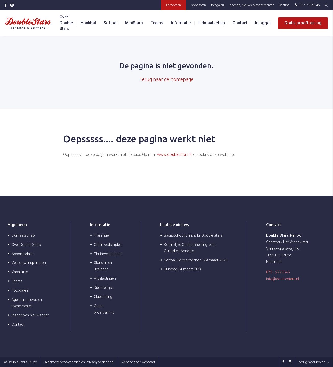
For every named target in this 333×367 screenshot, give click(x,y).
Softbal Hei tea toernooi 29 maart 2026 (195, 260)
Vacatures (20, 272)
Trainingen (102, 235)
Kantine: (284, 5)
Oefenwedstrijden (108, 245)
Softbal (110, 22)
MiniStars (134, 22)
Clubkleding (103, 297)
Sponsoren (198, 5)
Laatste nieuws (174, 224)
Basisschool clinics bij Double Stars (193, 235)
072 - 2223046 (307, 5)
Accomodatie (22, 254)
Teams (157, 22)
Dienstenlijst (103, 287)
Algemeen (17, 224)
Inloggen (263, 22)
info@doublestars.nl (282, 279)
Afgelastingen (105, 278)
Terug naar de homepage (166, 79)
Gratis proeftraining (302, 22)
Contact (240, 22)
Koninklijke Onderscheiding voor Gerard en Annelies (190, 248)
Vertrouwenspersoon (29, 263)
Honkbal (88, 22)
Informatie (181, 22)
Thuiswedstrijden (107, 254)
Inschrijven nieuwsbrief (30, 315)
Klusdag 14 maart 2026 (183, 269)
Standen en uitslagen (103, 266)
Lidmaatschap (211, 22)
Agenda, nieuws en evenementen (27, 302)
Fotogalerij (218, 5)
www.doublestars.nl (174, 154)
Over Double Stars (66, 23)
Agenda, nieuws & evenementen (252, 5)
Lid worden (173, 5)
